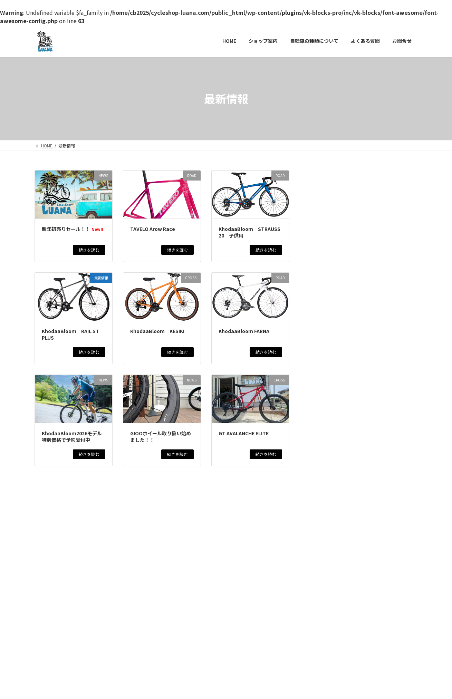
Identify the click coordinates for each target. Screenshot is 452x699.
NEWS (352, 191)
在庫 (385, 405)
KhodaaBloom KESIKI (157, 331)
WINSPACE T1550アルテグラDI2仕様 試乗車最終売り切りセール (362, 452)
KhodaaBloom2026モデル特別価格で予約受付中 (72, 437)
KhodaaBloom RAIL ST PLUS (70, 334)
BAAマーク (324, 487)
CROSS (359, 283)
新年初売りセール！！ (72, 228)
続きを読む (89, 250)
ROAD (355, 222)
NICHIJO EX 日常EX (335, 633)
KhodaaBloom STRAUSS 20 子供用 (249, 232)
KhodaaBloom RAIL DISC (343, 606)
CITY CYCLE (357, 375)
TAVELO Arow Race (152, 228)
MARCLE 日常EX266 (335, 548)
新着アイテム (393, 222)
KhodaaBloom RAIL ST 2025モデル (357, 418)
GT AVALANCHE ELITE (244, 433)
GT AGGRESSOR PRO (338, 575)
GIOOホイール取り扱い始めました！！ (160, 437)
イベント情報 (372, 191)
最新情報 (333, 196)
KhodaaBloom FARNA (244, 331)
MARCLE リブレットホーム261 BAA (357, 387)
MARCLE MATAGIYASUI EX (343, 517)
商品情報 (394, 191)
